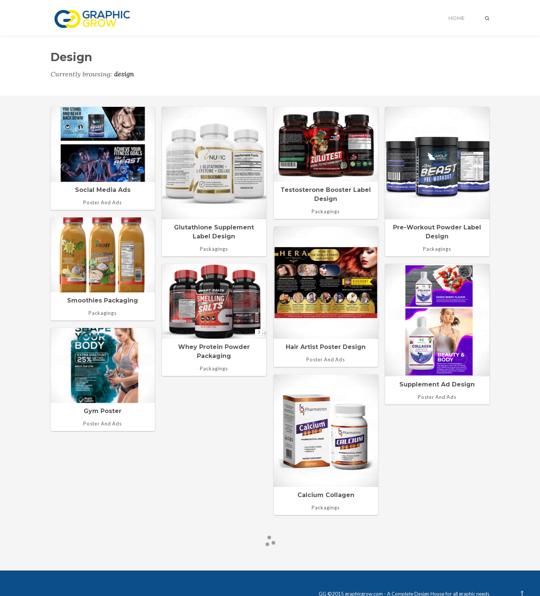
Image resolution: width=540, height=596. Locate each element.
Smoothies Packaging (102, 300)
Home (456, 18)
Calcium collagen (325, 495)
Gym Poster (103, 411)
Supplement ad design (437, 384)
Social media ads (102, 189)
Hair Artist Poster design (326, 346)
